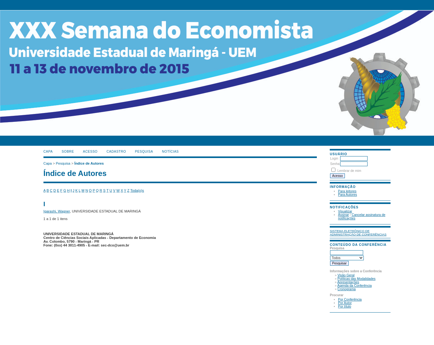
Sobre (68, 151)
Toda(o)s (137, 190)
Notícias (170, 151)
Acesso (90, 151)
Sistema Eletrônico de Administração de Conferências (358, 232)
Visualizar (345, 211)
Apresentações (348, 282)
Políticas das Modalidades (357, 278)
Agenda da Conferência (354, 285)
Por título (344, 306)
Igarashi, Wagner (56, 211)
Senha (335, 164)
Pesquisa (144, 151)
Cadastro (116, 151)
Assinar (343, 215)
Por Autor (344, 303)
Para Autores (347, 194)
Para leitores (347, 191)
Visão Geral (346, 275)
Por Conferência (350, 299)
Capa (48, 151)
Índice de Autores (89, 163)
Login (334, 158)
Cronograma (347, 289)
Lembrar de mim (349, 170)
